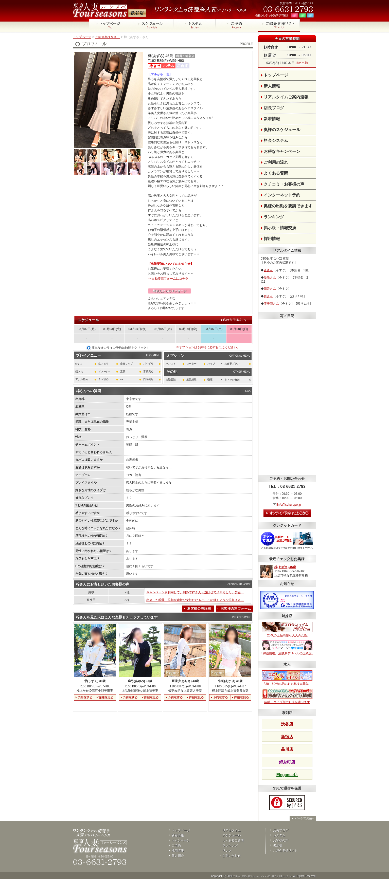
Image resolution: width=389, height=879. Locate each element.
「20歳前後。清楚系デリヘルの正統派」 (286, 647)
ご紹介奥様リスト (107, 37)
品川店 (287, 749)
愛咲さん (270, 277)
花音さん (270, 288)
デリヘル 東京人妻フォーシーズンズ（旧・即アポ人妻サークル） (262, 876)
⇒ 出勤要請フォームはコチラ (168, 278)
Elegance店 (287, 775)
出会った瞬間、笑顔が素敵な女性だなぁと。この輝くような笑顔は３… (195, 600)
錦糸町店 (287, 762)
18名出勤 (301, 63)
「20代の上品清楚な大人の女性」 (287, 629)
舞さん (268, 296)
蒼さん (268, 270)
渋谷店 (287, 724)
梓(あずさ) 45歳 (285, 567)
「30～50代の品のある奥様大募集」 (287, 678)
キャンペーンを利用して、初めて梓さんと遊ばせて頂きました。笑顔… (195, 592)
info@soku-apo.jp (289, 504)
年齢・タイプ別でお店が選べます (287, 696)
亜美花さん (271, 303)
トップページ (82, 37)
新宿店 (287, 737)
